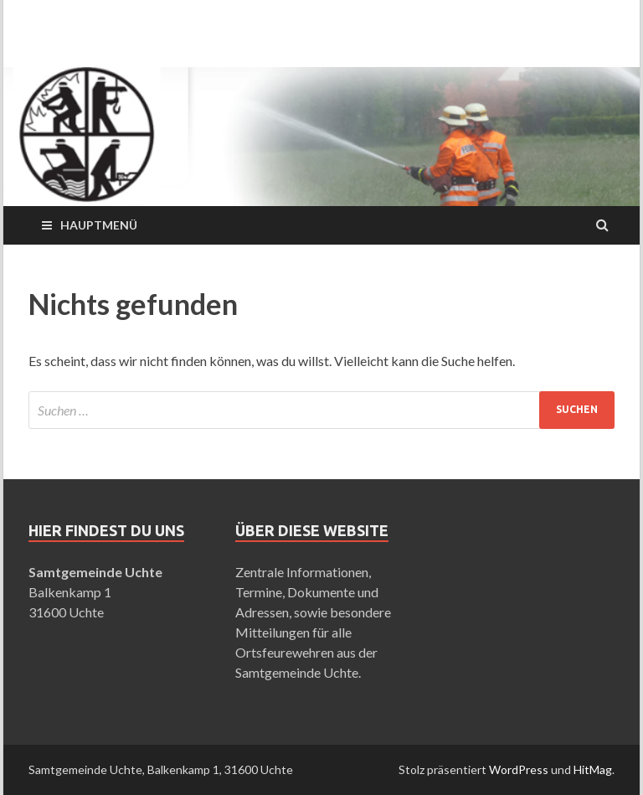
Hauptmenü (98, 225)
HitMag (593, 769)
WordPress (518, 769)
